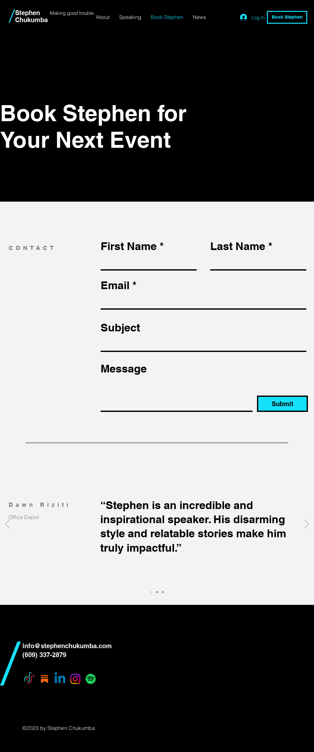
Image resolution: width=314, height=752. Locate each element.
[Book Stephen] (287, 17)
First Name (129, 246)
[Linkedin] (60, 679)
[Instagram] (75, 679)
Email (115, 285)
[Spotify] (90, 679)
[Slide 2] (157, 592)
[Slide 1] (151, 592)
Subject (120, 327)
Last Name (237, 246)
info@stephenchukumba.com (67, 646)
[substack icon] (44, 679)
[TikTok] (29, 679)
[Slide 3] (163, 592)
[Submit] (282, 404)
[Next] (306, 524)
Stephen (27, 13)
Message (124, 368)
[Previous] (7, 524)
